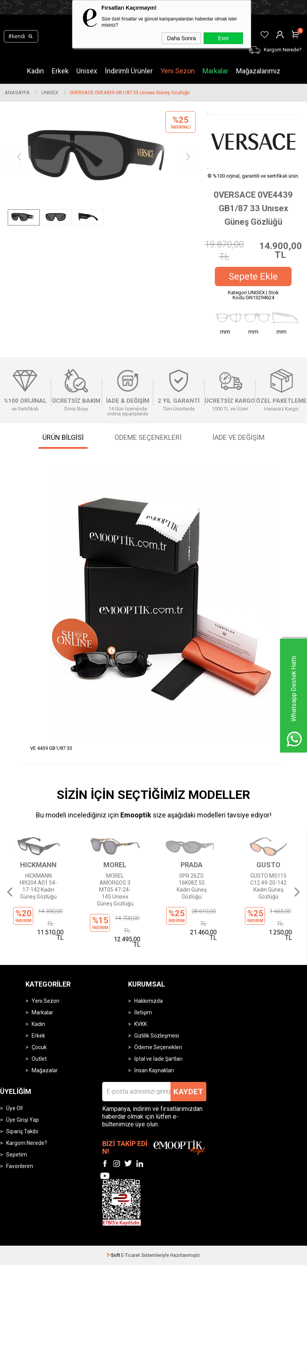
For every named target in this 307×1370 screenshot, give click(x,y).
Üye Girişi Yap (22, 1076)
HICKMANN (38, 865)
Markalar (215, 71)
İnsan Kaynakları (154, 1026)
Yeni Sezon (177, 71)
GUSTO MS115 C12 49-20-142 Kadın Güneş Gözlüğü (268, 885)
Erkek (60, 71)
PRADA (191, 865)
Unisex (86, 71)
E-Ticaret (130, 1211)
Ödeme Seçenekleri (158, 1003)
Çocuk (39, 1003)
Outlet (39, 1015)
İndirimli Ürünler (129, 71)
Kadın (35, 71)
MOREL (115, 865)
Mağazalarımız (258, 71)
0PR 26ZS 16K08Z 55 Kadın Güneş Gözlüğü (192, 885)
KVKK (140, 980)
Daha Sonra (181, 38)
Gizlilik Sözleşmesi (156, 992)
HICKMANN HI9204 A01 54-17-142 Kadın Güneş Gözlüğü (38, 885)
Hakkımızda (148, 957)
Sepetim (16, 1110)
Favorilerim (19, 1122)
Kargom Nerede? (26, 1099)
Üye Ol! (14, 1064)
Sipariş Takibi (22, 1087)
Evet (223, 38)
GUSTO (268, 865)
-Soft (113, 1211)
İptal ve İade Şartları (158, 1015)
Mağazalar (45, 1026)
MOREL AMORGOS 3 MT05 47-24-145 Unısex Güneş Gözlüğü (115, 889)
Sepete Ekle (253, 276)
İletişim (143, 968)
